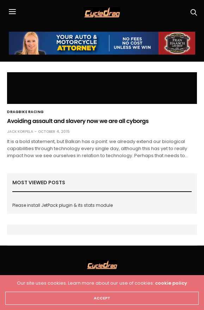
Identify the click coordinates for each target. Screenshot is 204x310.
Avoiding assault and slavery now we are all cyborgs (78, 121)
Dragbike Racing (25, 112)
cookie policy (171, 283)
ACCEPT (102, 298)
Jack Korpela (20, 131)
